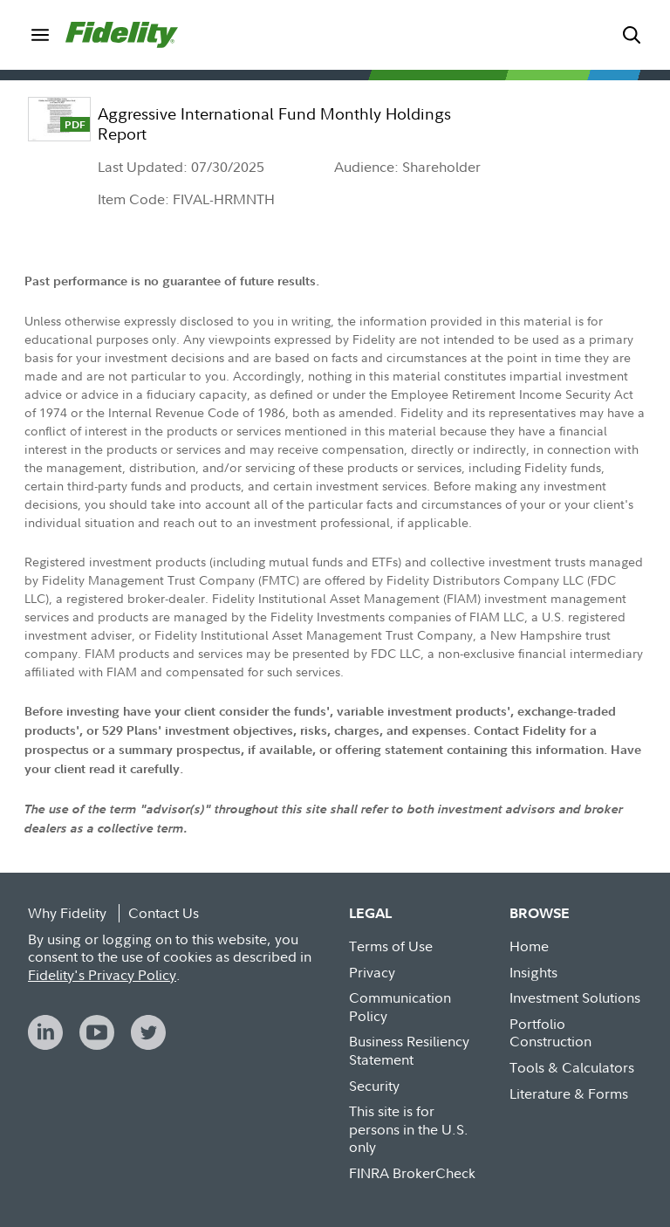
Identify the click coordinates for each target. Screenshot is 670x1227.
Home (529, 946)
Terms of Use (391, 946)
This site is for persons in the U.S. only (408, 1128)
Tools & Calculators (571, 1067)
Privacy (372, 972)
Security (374, 1085)
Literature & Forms (568, 1093)
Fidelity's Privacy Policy (102, 974)
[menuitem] (39, 34)
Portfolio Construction (550, 1033)
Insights (533, 972)
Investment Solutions (574, 997)
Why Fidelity (67, 912)
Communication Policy (400, 1006)
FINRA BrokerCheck (412, 1172)
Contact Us (163, 912)
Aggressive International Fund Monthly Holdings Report (274, 124)
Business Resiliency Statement (409, 1050)
